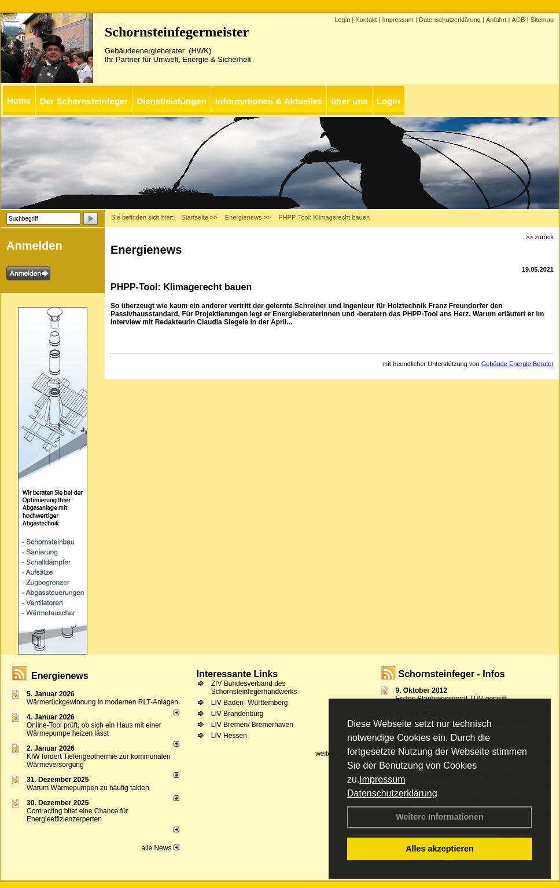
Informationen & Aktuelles (268, 101)
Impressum (382, 779)
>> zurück (540, 236)
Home (19, 100)
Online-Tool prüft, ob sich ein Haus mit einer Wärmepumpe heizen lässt (94, 729)
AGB (518, 19)
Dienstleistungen (172, 101)
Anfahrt (496, 19)
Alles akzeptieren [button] (440, 848)
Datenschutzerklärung (392, 793)
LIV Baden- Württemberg (249, 703)
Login (342, 19)
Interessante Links (237, 674)
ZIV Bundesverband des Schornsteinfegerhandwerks (254, 687)
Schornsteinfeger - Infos (452, 674)
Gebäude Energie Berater (517, 363)
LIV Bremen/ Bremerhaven (252, 725)
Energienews (60, 676)
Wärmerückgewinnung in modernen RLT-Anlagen (102, 702)
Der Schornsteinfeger (84, 101)
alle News (160, 848)
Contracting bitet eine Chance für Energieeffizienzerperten (77, 815)
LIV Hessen (229, 736)
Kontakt (366, 19)
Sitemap (542, 19)
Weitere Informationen (440, 816)
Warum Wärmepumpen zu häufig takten (88, 788)
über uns (349, 101)
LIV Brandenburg (237, 714)
